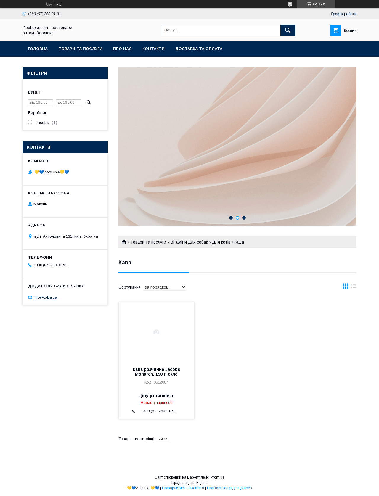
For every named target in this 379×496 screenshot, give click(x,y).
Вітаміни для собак (189, 242)
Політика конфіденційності (229, 488)
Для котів (221, 242)
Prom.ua (217, 477)
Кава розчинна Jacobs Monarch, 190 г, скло (156, 371)
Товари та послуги (80, 48)
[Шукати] (287, 30)
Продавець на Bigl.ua (189, 483)
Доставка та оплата (198, 48)
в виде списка (353, 287)
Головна (38, 48)
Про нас (122, 48)
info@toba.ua (45, 297)
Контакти (153, 48)
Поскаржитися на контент (183, 488)
